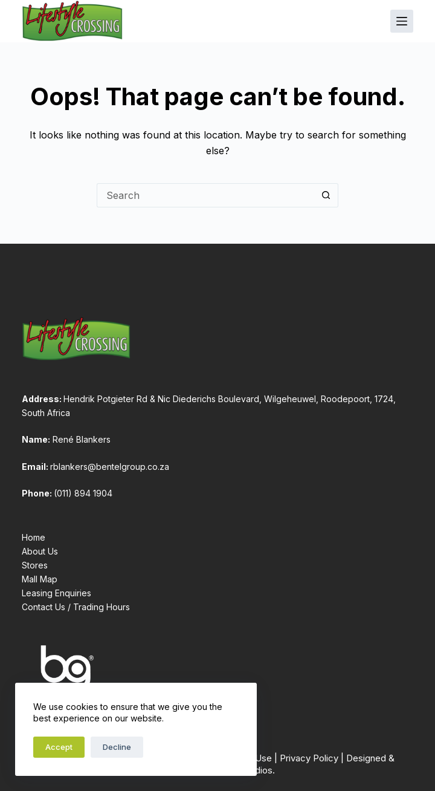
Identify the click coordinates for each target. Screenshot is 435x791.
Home (33, 537)
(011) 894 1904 (83, 493)
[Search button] (326, 195)
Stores (35, 565)
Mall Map (39, 579)
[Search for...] (205, 195)
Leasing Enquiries (56, 593)
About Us (40, 551)
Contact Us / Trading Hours (76, 607)
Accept (58, 747)
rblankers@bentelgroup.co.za (109, 466)
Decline (117, 747)
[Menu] (401, 21)
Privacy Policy (309, 758)
